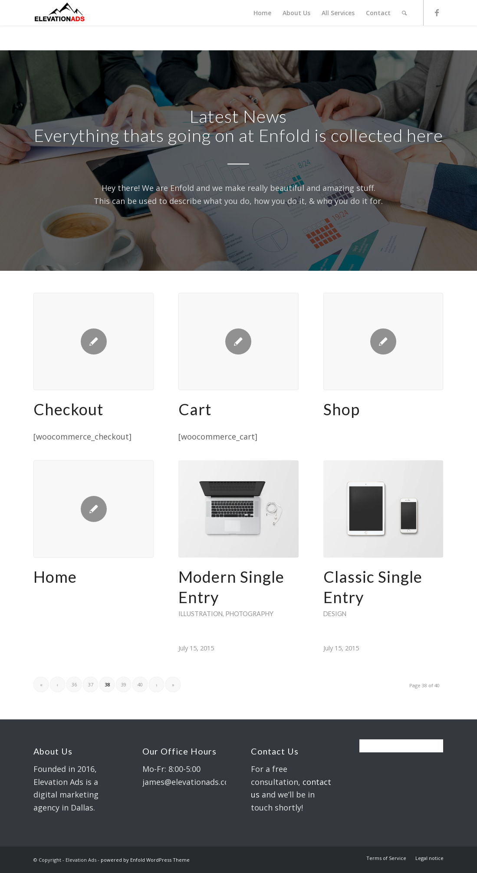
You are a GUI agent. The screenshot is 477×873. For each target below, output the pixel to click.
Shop (341, 409)
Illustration (200, 613)
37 (90, 684)
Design (334, 613)
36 (74, 684)
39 (123, 684)
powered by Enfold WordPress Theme (145, 860)
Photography (249, 613)
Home (55, 576)
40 (140, 684)
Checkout (68, 409)
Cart (194, 409)
